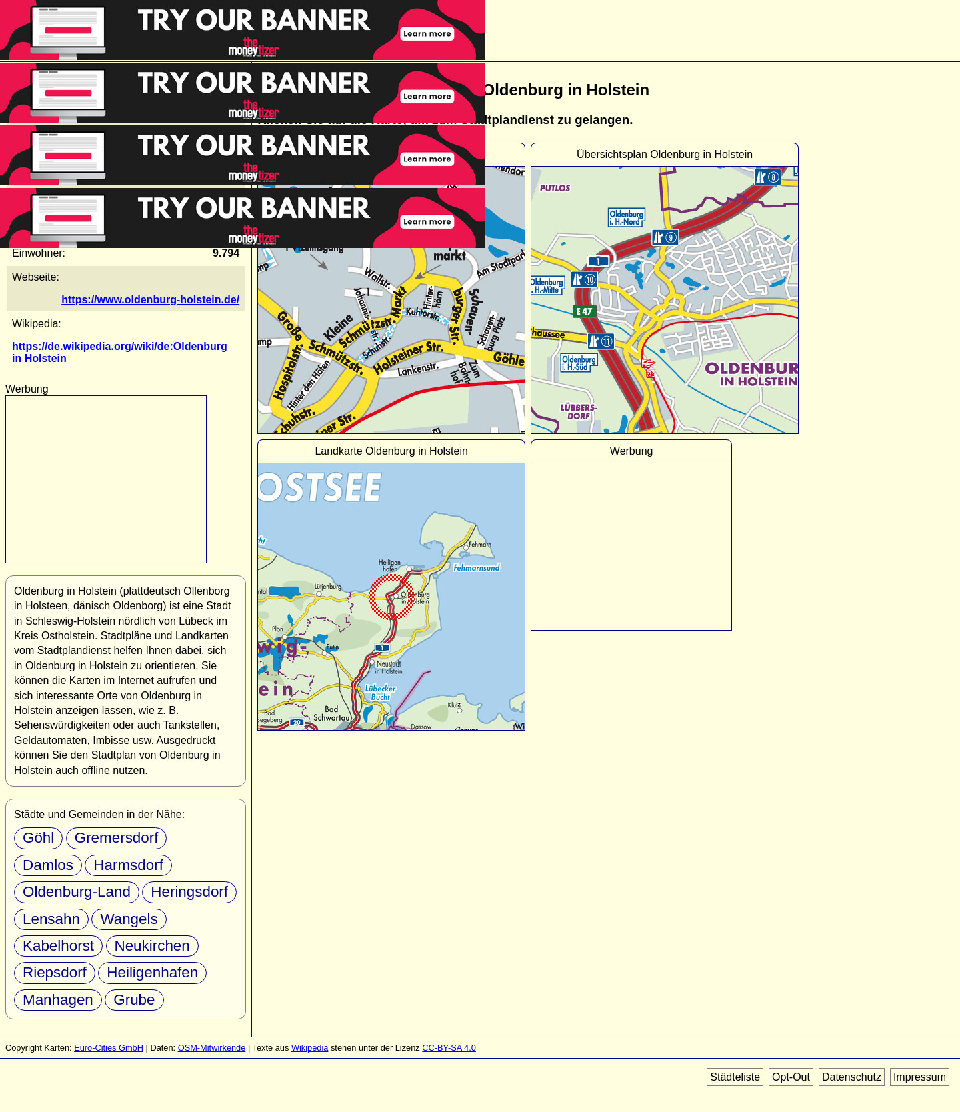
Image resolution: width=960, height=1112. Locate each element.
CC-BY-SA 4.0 (449, 1048)
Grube (134, 999)
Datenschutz (851, 1077)
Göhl (38, 837)
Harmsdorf (128, 865)
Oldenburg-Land (77, 891)
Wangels (128, 919)
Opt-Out (791, 1077)
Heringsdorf (189, 891)
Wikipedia (309, 1048)
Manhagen (58, 999)
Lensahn (51, 919)
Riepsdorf (55, 972)
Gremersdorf (117, 837)
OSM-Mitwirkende (212, 1048)
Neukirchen (152, 945)
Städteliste (735, 1077)
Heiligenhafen (152, 972)
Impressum (919, 1077)
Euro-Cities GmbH (108, 1048)
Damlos (48, 865)
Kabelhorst (58, 945)
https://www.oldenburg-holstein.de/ (150, 299)
